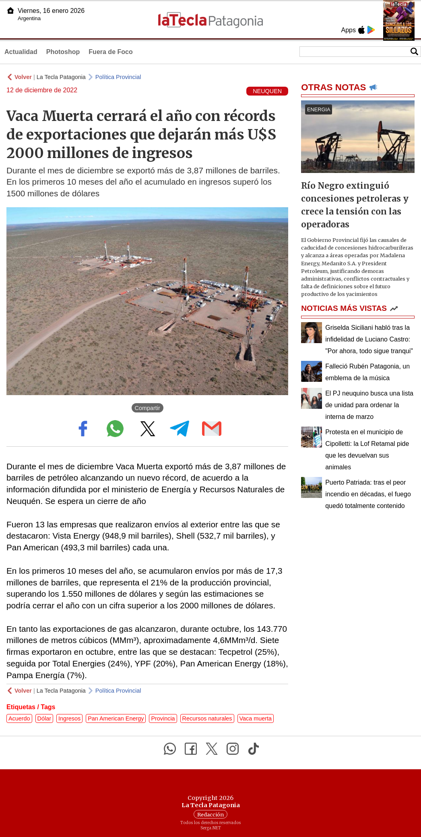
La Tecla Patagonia (61, 77)
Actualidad (20, 51)
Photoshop (63, 51)
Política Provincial (118, 77)
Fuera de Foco (110, 51)
